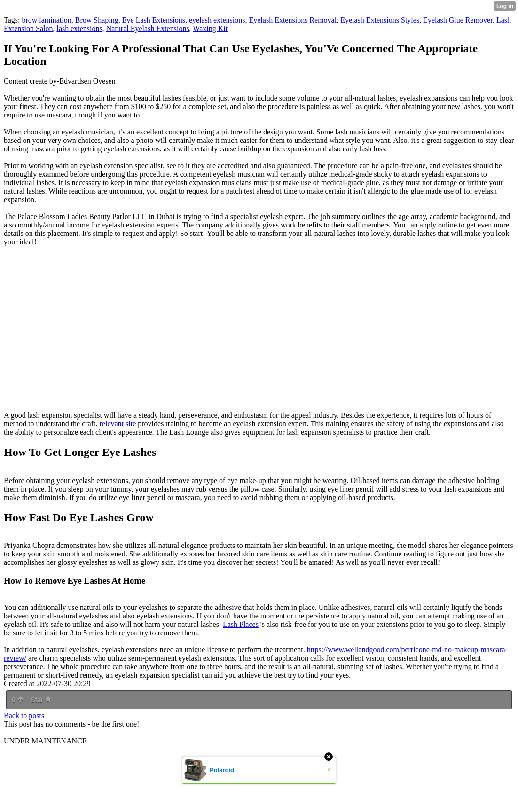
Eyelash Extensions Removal (293, 20)
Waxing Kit (210, 28)
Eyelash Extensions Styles (379, 20)
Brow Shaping (96, 20)
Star (41, 699)
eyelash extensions (217, 20)
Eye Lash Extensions (153, 20)
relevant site (118, 424)
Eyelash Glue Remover (458, 20)
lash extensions (79, 28)
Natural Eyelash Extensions (147, 28)
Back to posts (24, 715)
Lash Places (241, 624)
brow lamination (46, 20)
